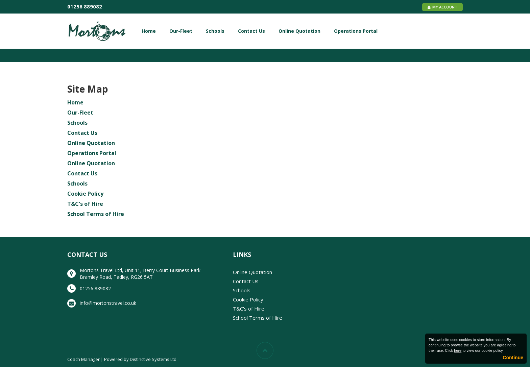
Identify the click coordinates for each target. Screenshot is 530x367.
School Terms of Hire (95, 214)
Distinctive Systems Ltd (153, 359)
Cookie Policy (85, 193)
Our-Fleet (180, 31)
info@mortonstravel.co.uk (108, 303)
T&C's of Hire (85, 203)
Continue (513, 357)
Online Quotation (299, 31)
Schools (215, 31)
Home (149, 31)
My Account (442, 6)
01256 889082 (84, 6)
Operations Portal (356, 31)
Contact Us (251, 31)
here (457, 350)
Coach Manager (83, 359)
